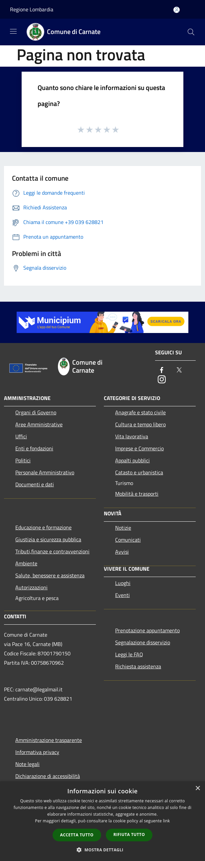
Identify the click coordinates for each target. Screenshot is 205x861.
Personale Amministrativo (44, 472)
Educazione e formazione (43, 527)
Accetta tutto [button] (77, 835)
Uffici (21, 436)
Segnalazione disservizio (142, 642)
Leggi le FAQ (129, 654)
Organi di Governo (35, 412)
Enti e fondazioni (34, 448)
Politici (23, 460)
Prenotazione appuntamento (147, 630)
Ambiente (26, 563)
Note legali (27, 764)
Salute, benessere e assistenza (50, 575)
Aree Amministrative (39, 424)
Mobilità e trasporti (136, 494)
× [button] (197, 788)
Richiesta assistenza (138, 666)
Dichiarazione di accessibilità (47, 776)
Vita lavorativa (131, 436)
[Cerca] (191, 32)
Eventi (122, 595)
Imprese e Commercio (139, 448)
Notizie (123, 528)
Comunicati (128, 540)
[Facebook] (161, 370)
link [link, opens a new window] (166, 821)
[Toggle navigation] (13, 31)
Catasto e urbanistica (139, 472)
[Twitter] (179, 370)
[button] (102, 849)
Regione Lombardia (31, 9)
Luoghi (122, 583)
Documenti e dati (34, 484)
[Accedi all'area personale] (176, 10)
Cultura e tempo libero (140, 424)
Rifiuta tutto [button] (129, 834)
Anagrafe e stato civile (140, 412)
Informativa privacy (37, 752)
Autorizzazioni (31, 587)
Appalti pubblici (132, 460)
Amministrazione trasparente (48, 740)
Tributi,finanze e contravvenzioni (52, 551)
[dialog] (102, 821)
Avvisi (122, 552)
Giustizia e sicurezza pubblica (48, 539)
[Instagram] (161, 380)
